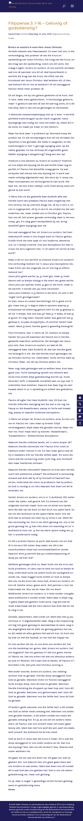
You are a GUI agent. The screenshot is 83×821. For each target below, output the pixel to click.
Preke (11, 38)
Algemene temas (61, 34)
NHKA (24, 34)
